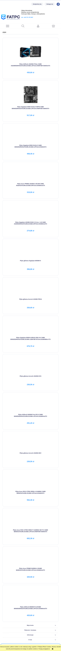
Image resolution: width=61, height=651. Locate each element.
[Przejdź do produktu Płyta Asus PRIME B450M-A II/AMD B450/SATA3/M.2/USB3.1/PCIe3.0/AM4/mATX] (30, 558)
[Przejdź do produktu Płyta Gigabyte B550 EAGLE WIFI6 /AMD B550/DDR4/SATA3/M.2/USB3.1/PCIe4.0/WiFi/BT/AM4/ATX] (30, 94)
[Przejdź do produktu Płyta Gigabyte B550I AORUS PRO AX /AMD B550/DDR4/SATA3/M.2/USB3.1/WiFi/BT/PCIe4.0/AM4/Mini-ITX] (30, 327)
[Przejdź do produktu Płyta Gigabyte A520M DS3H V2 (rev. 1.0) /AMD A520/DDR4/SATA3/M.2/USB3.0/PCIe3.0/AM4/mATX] (30, 212)
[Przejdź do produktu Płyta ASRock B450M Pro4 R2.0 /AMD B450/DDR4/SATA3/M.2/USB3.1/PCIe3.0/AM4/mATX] (30, 404)
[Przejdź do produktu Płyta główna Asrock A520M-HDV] (30, 443)
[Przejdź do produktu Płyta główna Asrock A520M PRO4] (30, 289)
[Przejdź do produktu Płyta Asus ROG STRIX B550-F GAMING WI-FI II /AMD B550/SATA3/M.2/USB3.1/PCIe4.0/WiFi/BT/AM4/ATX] (30, 520)
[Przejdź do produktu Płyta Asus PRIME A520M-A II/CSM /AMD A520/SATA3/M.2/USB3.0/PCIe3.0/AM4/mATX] (30, 173)
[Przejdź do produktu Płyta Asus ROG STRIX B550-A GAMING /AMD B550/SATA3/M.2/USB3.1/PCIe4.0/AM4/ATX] (30, 481)
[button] (7, 26)
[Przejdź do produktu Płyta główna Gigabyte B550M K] (30, 250)
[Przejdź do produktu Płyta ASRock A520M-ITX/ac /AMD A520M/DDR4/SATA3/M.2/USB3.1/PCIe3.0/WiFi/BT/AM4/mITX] (30, 51)
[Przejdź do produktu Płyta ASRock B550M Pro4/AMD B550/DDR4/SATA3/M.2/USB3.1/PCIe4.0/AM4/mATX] (30, 597)
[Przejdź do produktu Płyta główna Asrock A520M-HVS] (30, 366)
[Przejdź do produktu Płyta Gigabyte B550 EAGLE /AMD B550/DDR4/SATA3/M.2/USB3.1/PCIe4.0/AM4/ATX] (30, 135)
